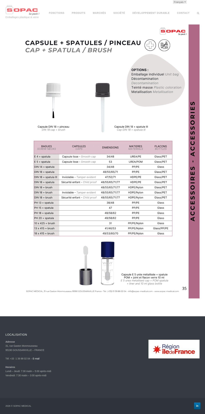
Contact (183, 13)
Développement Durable (151, 13)
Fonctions (56, 13)
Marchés (99, 13)
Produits (78, 13)
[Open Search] (198, 13)
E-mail (36, 358)
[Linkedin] (197, 405)
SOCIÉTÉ (119, 13)
